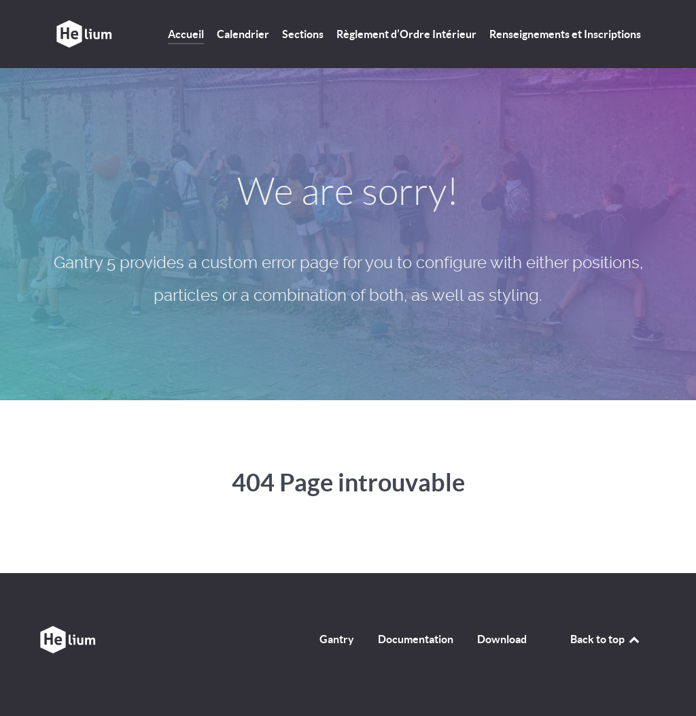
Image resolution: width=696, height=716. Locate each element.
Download (502, 639)
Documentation (415, 639)
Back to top (605, 639)
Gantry (336, 639)
